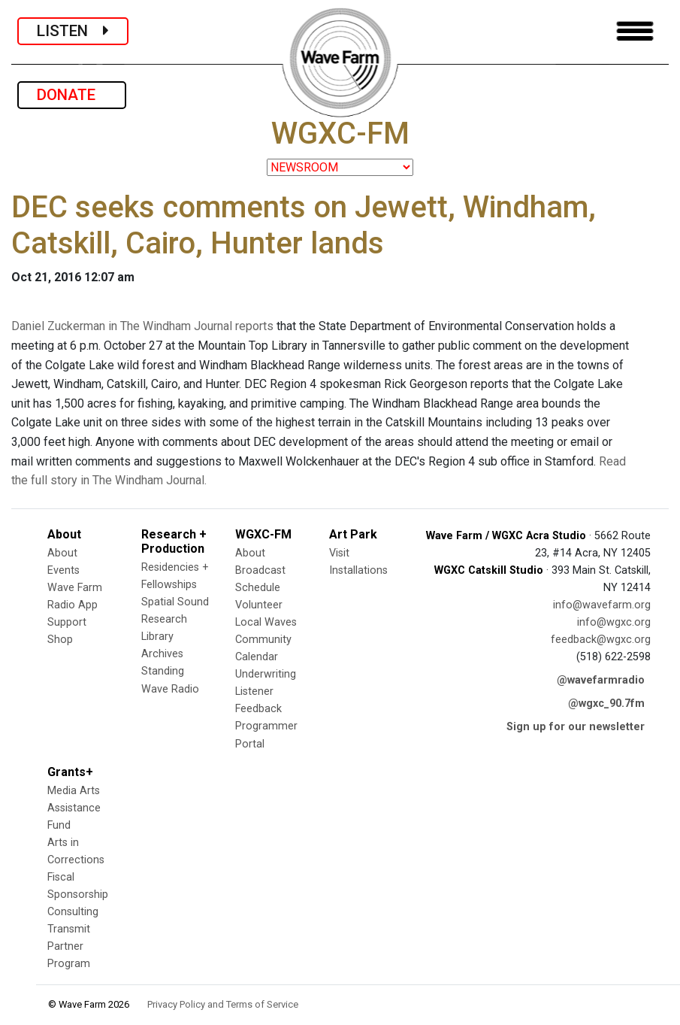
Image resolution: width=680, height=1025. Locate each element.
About (62, 553)
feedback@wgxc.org (601, 639)
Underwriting (265, 674)
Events (63, 570)
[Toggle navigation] (635, 31)
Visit (339, 553)
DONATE (72, 95)
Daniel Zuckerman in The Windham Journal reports (142, 326)
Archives (162, 653)
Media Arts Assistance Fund (74, 808)
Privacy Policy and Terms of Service (222, 1004)
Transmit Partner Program (68, 946)
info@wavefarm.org (602, 605)
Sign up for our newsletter (575, 726)
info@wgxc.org (614, 622)
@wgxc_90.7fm (606, 703)
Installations (358, 570)
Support (66, 622)
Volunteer (259, 605)
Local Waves (266, 622)
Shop (60, 639)
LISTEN (73, 31)
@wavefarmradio (601, 680)
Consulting (72, 911)
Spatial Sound (175, 602)
